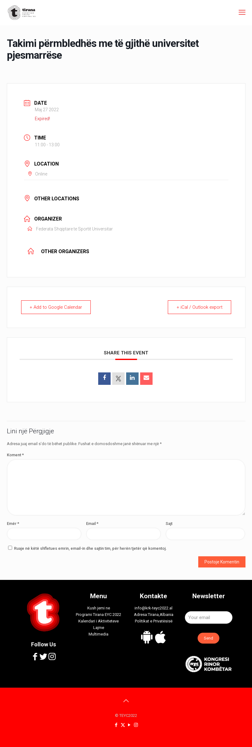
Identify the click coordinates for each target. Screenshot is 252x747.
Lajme (98, 627)
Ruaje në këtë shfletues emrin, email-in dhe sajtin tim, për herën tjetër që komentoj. (90, 548)
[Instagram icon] (136, 725)
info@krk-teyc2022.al (153, 608)
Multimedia (98, 634)
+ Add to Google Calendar (57, 307)
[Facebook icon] (116, 725)
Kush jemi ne (98, 608)
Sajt (169, 523)
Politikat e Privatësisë (153, 621)
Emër (13, 523)
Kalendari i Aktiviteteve (98, 621)
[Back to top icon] (126, 700)
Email (92, 523)
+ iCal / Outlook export (199, 307)
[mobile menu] (242, 12)
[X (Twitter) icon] (123, 725)
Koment (15, 455)
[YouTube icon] (129, 725)
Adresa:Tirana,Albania (153, 614)
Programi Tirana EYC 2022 (98, 614)
